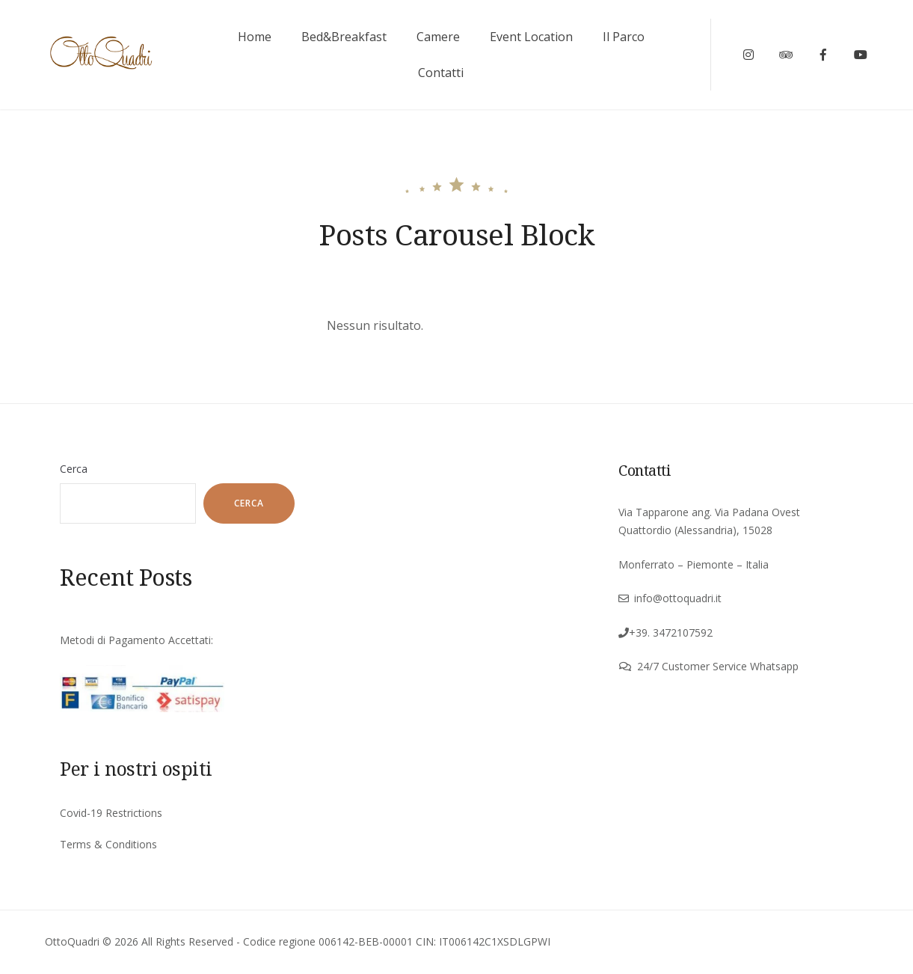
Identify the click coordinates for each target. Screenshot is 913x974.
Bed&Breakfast (344, 36)
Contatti (441, 72)
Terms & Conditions (108, 844)
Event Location (531, 36)
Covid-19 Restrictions (111, 813)
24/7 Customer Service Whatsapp (718, 666)
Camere (438, 36)
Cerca (73, 469)
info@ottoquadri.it (678, 598)
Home (254, 36)
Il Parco (624, 36)
